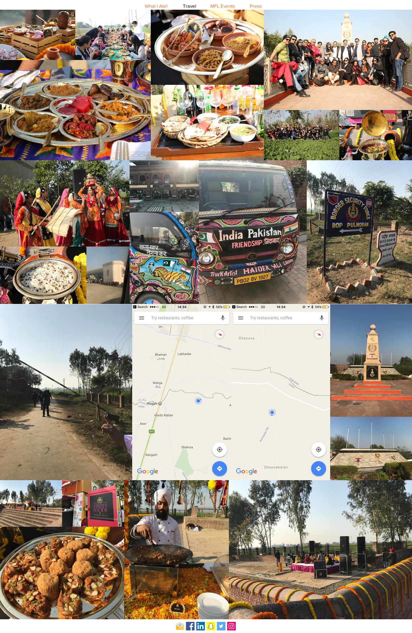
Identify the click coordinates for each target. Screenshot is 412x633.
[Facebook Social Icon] (190, 626)
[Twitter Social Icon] (221, 626)
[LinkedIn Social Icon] (200, 626)
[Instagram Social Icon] (231, 626)
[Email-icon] (180, 626)
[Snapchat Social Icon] (211, 626)
